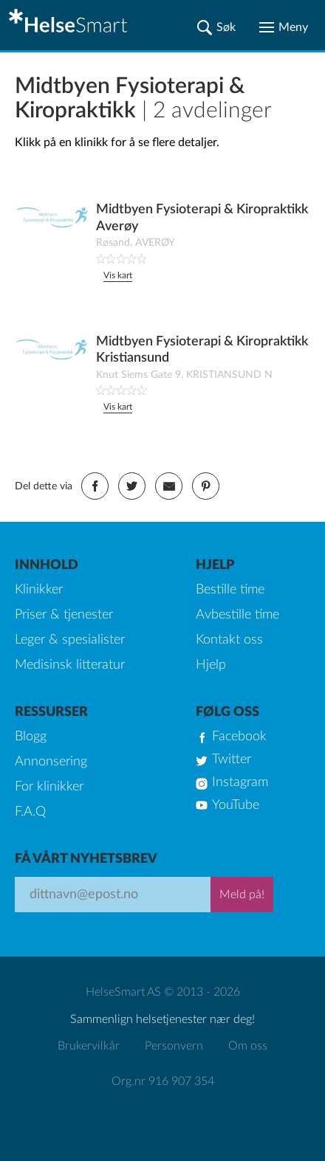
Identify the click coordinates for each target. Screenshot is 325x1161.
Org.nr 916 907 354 (163, 1081)
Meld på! (241, 894)
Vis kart (117, 275)
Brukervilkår (89, 1046)
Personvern (174, 1046)
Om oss (247, 1046)
